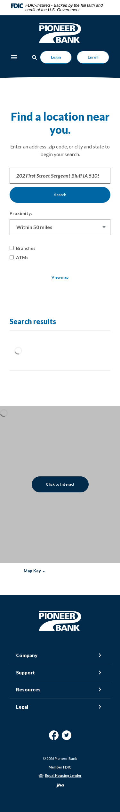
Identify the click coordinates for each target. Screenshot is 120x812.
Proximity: (21, 213)
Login (56, 57)
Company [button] (26, 655)
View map (60, 277)
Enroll (93, 57)
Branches (23, 248)
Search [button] (60, 194)
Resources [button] (28, 689)
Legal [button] (22, 707)
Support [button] (25, 672)
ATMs (19, 257)
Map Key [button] (32, 570)
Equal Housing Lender (63, 775)
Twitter (66, 737)
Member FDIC (60, 767)
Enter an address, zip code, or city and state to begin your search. (60, 150)
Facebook (54, 737)
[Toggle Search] (34, 57)
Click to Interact (60, 484)
